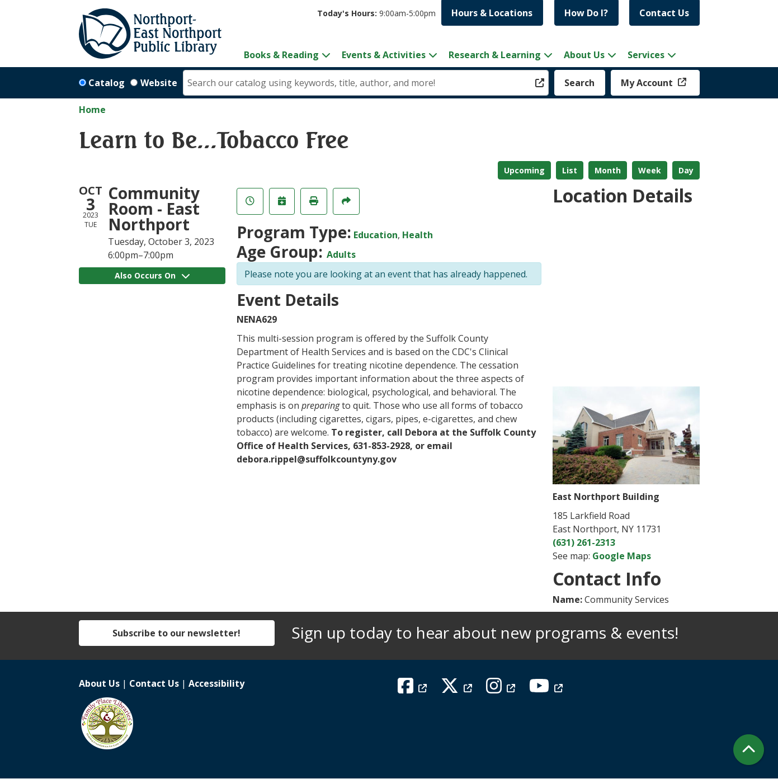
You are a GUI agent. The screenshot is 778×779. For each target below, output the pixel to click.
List (569, 170)
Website (158, 83)
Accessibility (216, 683)
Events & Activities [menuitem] (384, 55)
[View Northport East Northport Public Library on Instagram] (502, 689)
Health (417, 235)
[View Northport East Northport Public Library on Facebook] (414, 689)
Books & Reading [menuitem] (281, 55)
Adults (341, 254)
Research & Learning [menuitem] (495, 55)
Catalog (106, 83)
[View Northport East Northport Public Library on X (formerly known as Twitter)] (458, 689)
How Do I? (586, 13)
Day (686, 170)
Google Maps (621, 556)
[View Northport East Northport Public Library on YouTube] (547, 689)
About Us (99, 683)
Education (375, 235)
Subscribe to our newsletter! (176, 633)
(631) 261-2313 (584, 542)
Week (649, 170)
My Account (648, 83)
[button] (376, 13)
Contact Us (664, 13)
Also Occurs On (152, 275)
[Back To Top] (748, 749)
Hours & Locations (491, 13)
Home (92, 109)
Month (608, 170)
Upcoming (524, 170)
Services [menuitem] (646, 55)
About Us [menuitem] (584, 55)
